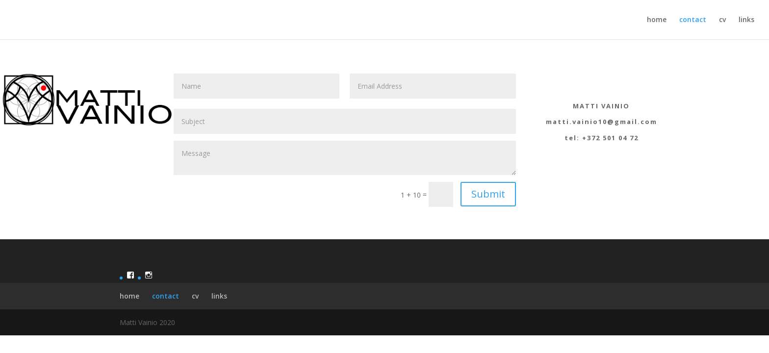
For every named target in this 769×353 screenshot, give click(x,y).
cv (722, 20)
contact (692, 20)
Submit (488, 194)
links (746, 20)
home (656, 20)
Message (345, 158)
